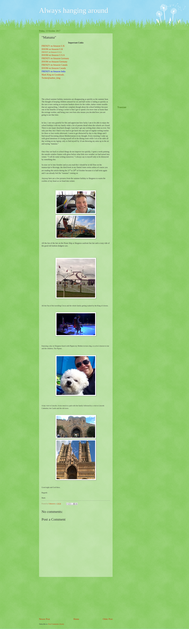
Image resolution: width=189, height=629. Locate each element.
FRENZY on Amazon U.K (53, 46)
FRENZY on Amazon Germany (55, 58)
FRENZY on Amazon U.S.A (52, 52)
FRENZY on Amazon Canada (55, 65)
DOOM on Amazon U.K (52, 49)
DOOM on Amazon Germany (54, 61)
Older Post (108, 619)
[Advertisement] (76, 597)
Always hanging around (73, 10)
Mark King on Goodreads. (53, 74)
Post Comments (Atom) (56, 624)
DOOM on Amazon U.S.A (53, 55)
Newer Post (44, 619)
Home (76, 619)
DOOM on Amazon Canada (54, 68)
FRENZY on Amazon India (53, 71)
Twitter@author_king (51, 78)
